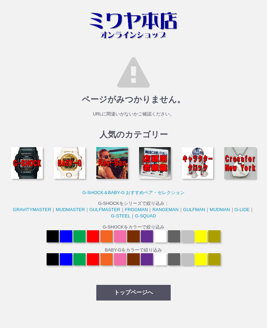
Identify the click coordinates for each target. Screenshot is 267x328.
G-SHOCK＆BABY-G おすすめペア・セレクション (133, 192)
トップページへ (133, 292)
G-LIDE (242, 209)
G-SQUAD (145, 215)
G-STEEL (120, 215)
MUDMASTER (70, 209)
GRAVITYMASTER (32, 209)
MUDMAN (220, 209)
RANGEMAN (165, 209)
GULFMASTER (104, 209)
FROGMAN (136, 209)
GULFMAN (194, 209)
